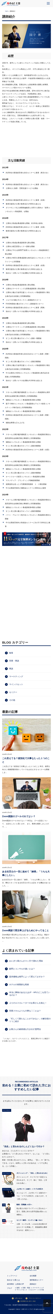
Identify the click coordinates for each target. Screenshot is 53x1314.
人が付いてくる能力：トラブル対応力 (30, 1189)
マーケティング (16, 676)
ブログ (9, 1288)
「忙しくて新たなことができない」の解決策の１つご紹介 (30, 1020)
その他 (12, 700)
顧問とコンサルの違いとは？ (22, 969)
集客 (11, 653)
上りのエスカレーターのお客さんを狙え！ (28, 1003)
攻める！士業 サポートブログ (24, 1309)
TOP (6, 11)
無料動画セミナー (36, 1280)
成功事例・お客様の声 (15, 1284)
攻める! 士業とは (13, 1280)
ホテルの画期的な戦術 (19, 984)
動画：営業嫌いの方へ (24, 1204)
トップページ (12, 1276)
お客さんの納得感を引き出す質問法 (25, 1029)
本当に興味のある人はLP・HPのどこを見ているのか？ (29, 993)
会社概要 (33, 1276)
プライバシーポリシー (34, 1298)
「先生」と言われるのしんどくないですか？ (23, 1146)
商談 (11, 668)
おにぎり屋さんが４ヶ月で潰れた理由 (26, 961)
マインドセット (16, 684)
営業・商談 (14, 661)
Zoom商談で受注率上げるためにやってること (25, 930)
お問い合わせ (18, 1298)
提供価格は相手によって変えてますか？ (27, 976)
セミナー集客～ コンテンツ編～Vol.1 (29, 1220)
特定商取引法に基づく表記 (28, 1301)
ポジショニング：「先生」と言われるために (32, 1173)
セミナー (13, 692)
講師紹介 (33, 1284)
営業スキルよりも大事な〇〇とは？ (25, 1011)
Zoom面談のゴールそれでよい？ (18, 816)
